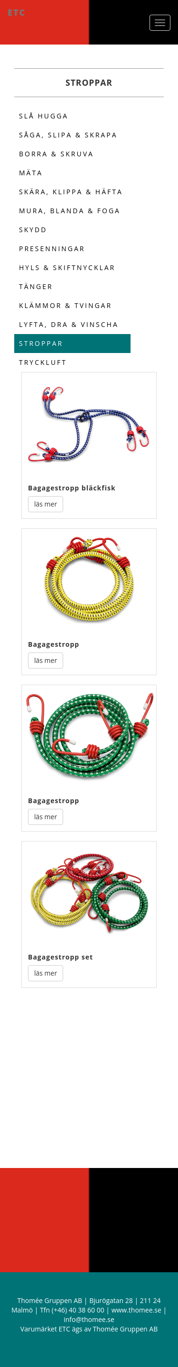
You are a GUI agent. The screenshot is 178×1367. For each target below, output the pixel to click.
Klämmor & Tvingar (65, 305)
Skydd (33, 229)
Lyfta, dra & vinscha (69, 324)
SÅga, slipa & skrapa (68, 134)
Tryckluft (43, 362)
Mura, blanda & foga (70, 210)
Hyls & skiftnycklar (67, 267)
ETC (17, 12)
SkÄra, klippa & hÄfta (71, 191)
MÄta (31, 172)
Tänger (36, 286)
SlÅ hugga (43, 115)
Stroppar (41, 343)
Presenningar (52, 248)
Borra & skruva (56, 153)
